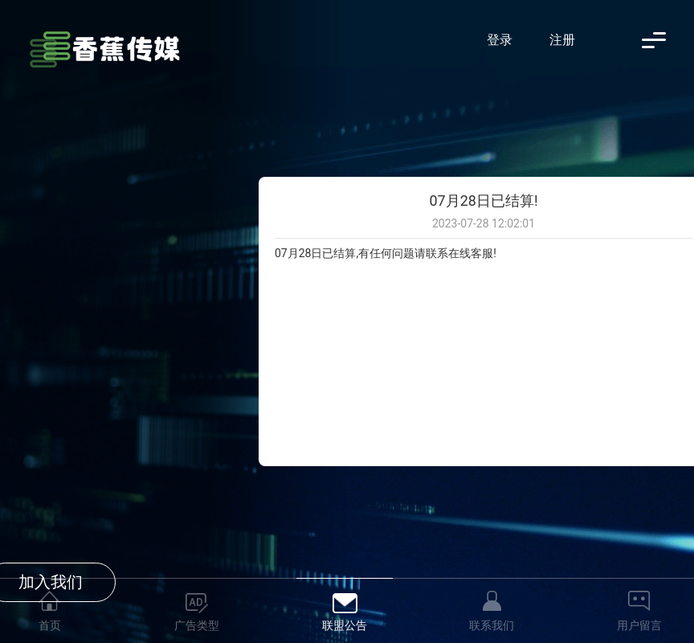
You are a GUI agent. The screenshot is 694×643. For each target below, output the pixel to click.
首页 (50, 625)
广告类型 (196, 625)
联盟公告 (344, 625)
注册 (562, 39)
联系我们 (491, 625)
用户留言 (639, 625)
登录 (499, 39)
